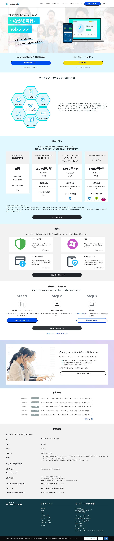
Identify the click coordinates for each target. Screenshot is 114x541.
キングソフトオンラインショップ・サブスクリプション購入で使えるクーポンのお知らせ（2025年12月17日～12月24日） (67, 414)
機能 (41, 4)
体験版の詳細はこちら (30, 68)
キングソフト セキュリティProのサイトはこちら (89, 531)
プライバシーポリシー (81, 514)
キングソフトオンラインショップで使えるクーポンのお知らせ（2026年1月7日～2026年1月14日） (67, 406)
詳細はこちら (46, 250)
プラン (42, 512)
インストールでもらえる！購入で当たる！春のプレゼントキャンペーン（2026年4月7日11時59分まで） (67, 398)
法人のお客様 (79, 525)
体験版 (48, 4)
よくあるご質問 (45, 514)
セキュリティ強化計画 (81, 520)
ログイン (105, 4)
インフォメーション (75, 4)
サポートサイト (45, 517)
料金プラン (55, 4)
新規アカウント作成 (46, 522)
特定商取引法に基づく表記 (83, 517)
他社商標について (80, 528)
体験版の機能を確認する (57, 328)
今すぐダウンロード (92, 4)
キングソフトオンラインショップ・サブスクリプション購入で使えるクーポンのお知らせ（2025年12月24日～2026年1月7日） (67, 410)
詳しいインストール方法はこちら (56, 333)
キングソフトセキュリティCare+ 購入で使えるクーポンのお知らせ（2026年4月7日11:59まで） (67, 402)
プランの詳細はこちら (82, 68)
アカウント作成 (80, 314)
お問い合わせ (79, 522)
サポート (63, 4)
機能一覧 (43, 507)
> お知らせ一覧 (88, 418)
